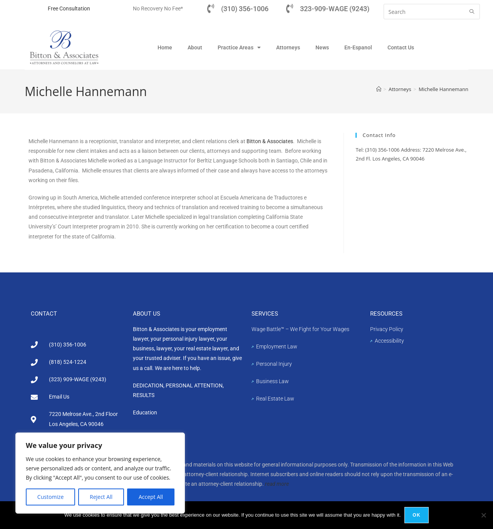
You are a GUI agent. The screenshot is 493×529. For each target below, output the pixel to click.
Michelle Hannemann (443, 89)
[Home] (378, 89)
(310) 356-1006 (244, 9)
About (195, 47)
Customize (50, 496)
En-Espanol (358, 47)
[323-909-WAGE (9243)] (289, 8)
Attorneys (288, 47)
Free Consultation (69, 8)
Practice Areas (239, 47)
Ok (417, 515)
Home (165, 47)
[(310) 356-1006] (210, 8)
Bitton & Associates (269, 142)
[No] (483, 515)
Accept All (151, 496)
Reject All (101, 496)
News (322, 47)
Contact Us (400, 47)
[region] (100, 473)
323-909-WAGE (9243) (334, 9)
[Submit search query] (472, 11)
